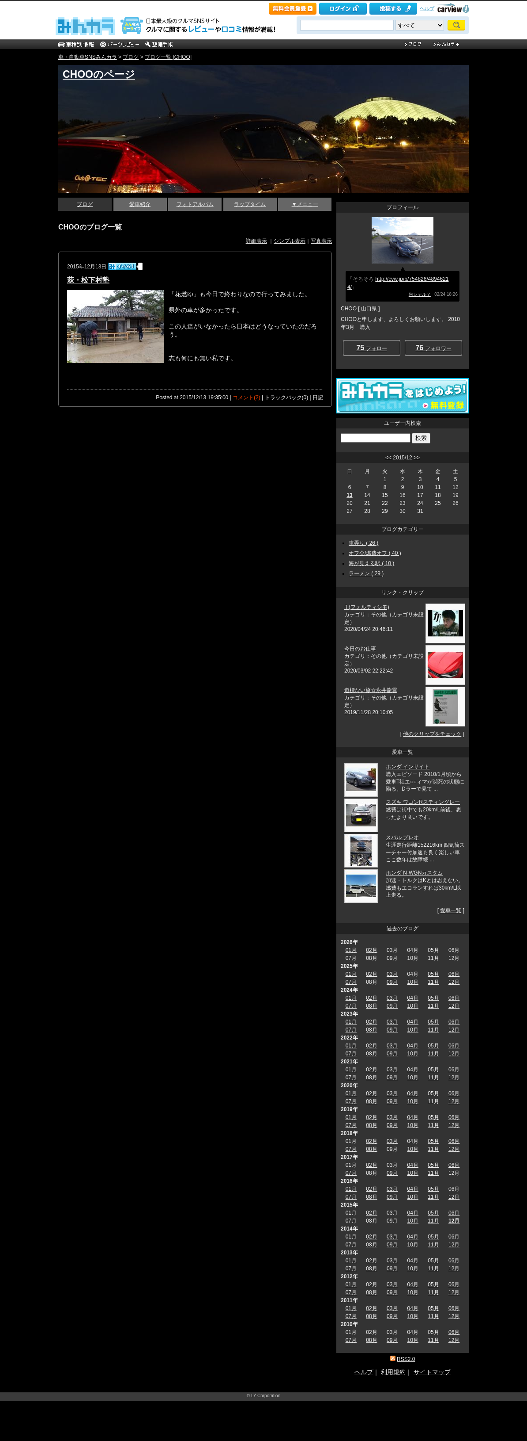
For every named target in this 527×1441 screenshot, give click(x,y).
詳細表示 (256, 241)
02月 (371, 950)
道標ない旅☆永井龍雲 (370, 690)
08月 (371, 1006)
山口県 (369, 309)
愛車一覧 (450, 910)
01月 (351, 950)
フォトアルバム (195, 204)
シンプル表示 (289, 241)
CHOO (349, 309)
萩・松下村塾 (88, 280)
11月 (433, 982)
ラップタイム (250, 204)
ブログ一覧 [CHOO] (168, 57)
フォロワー (433, 348)
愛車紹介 (140, 204)
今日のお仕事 (360, 649)
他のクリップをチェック (432, 734)
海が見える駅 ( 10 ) (371, 563)
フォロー (371, 348)
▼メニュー (305, 204)
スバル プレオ (402, 837)
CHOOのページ (99, 74)
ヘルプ (427, 8)
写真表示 (321, 241)
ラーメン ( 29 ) (366, 573)
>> (417, 458)
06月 (453, 974)
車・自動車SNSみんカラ (87, 57)
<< (388, 458)
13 (349, 495)
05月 (433, 974)
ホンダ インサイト (407, 767)
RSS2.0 (406, 1359)
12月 (453, 982)
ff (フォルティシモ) (366, 607)
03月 (392, 974)
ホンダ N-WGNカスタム (414, 873)
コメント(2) (246, 397)
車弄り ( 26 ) (363, 543)
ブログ (131, 57)
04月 (412, 998)
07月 (351, 982)
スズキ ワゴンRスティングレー (423, 802)
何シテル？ (420, 294)
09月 (392, 982)
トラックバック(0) (287, 397)
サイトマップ (432, 1372)
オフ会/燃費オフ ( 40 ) (375, 553)
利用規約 (393, 1372)
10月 (412, 982)
